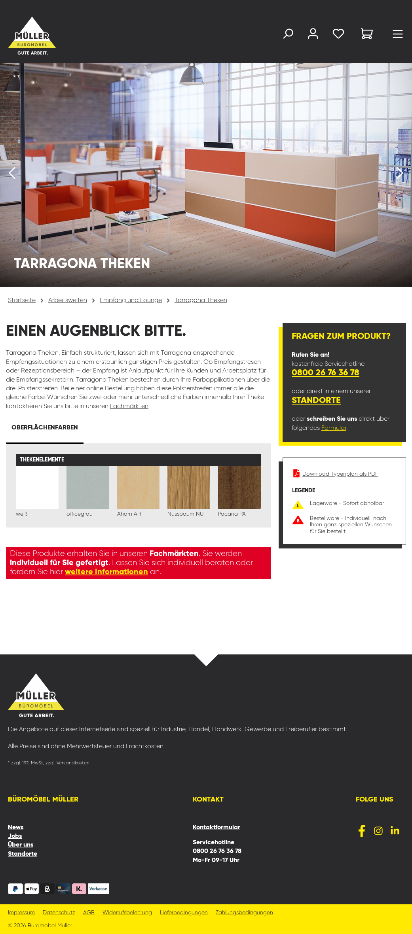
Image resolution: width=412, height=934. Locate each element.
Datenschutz (59, 913)
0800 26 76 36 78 (325, 373)
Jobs (15, 836)
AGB (89, 913)
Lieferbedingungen (184, 913)
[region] (206, 175)
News (15, 827)
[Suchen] (288, 35)
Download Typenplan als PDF (335, 474)
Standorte (316, 400)
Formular (333, 428)
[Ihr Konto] (313, 35)
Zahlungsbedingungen (244, 913)
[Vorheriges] (12, 175)
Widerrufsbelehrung (127, 913)
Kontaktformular (216, 827)
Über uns (20, 845)
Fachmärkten (129, 406)
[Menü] (397, 35)
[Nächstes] (400, 175)
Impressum (21, 913)
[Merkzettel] (338, 35)
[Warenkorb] (367, 35)
